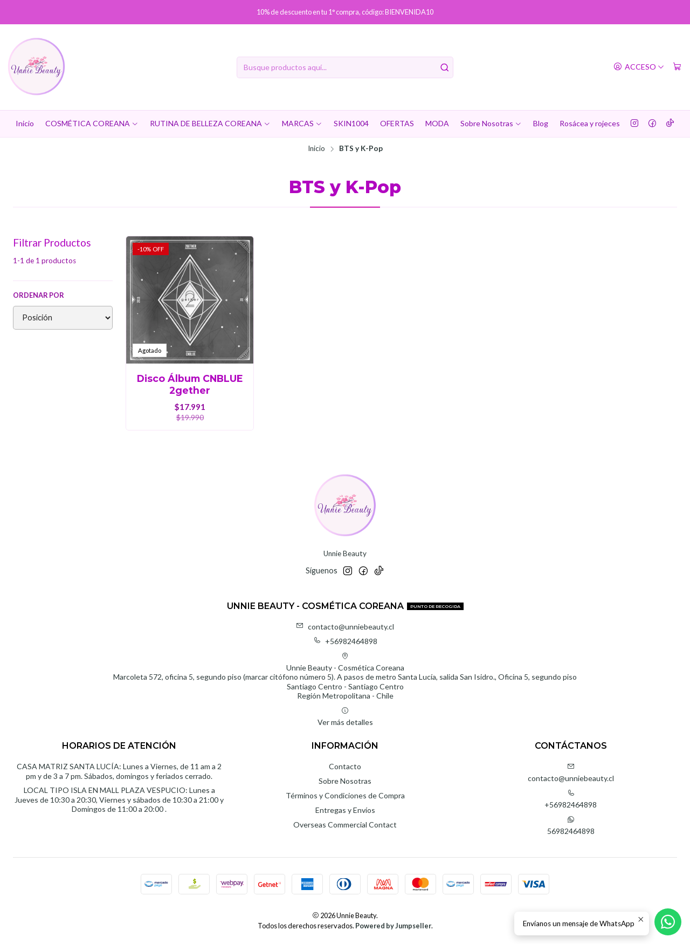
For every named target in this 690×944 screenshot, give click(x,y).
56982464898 (571, 826)
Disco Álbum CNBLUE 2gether (190, 384)
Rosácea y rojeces (590, 123)
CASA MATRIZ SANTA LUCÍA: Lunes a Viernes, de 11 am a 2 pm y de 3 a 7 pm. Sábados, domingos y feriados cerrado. (119, 771)
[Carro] (677, 67)
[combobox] (345, 67)
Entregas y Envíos (345, 810)
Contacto (345, 766)
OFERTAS (397, 123)
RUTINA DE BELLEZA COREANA (210, 123)
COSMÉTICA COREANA (92, 123)
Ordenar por (38, 295)
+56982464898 (345, 641)
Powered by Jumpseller (393, 925)
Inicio (25, 123)
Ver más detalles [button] (345, 717)
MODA (437, 123)
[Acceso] (639, 67)
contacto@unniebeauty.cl (345, 626)
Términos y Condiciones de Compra (345, 795)
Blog (540, 123)
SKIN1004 (351, 123)
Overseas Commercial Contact (345, 824)
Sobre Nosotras (491, 123)
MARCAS (302, 123)
